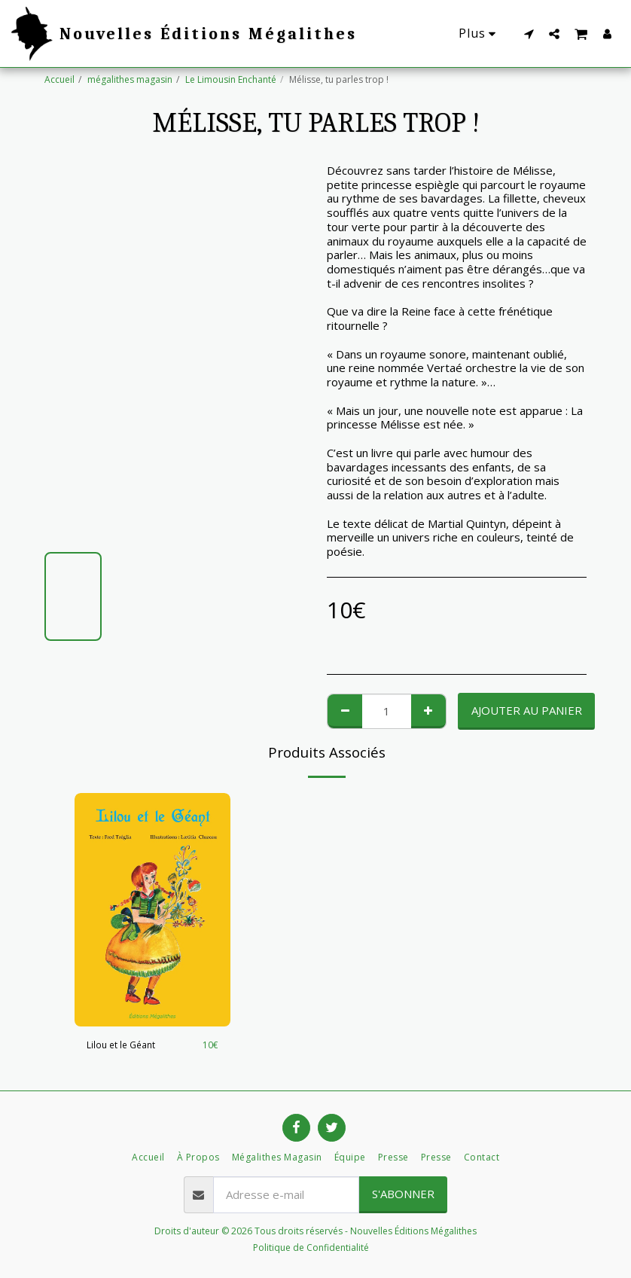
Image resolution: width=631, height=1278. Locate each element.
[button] (529, 33)
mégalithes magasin (129, 79)
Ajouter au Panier (526, 710)
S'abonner (403, 1193)
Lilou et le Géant (121, 1045)
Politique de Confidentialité (311, 1247)
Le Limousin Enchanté (230, 79)
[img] (152, 909)
